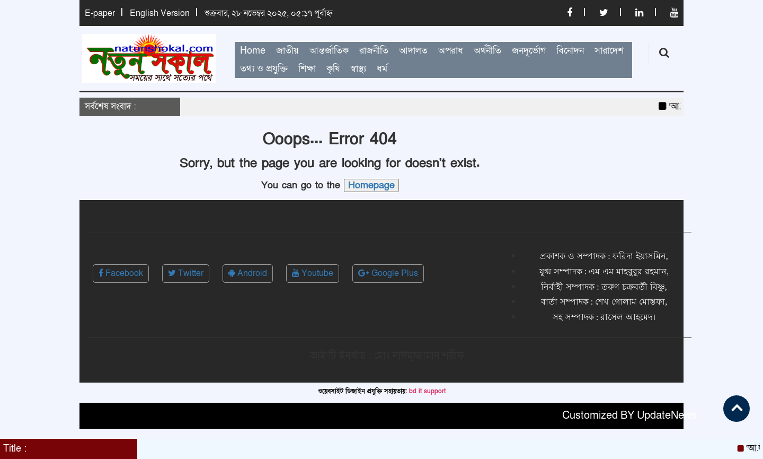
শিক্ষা (307, 69)
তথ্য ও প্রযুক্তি (264, 69)
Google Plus (388, 273)
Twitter (185, 273)
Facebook (121, 273)
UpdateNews (667, 415)
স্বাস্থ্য (358, 69)
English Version (160, 13)
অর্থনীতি (487, 51)
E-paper (100, 13)
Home (252, 51)
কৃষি (333, 69)
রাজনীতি (373, 51)
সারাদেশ (609, 51)
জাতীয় (287, 51)
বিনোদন (570, 51)
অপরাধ (450, 51)
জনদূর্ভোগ (529, 51)
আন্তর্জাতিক (329, 51)
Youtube (312, 273)
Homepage (371, 185)
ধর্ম (382, 69)
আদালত (413, 51)
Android (247, 273)
